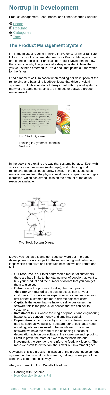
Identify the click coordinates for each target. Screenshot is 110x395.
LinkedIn (50, 388)
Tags (17, 37)
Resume (20, 28)
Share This (18, 388)
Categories (22, 32)
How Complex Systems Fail (32, 375)
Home (18, 24)
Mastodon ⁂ (82, 388)
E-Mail (64, 388)
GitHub (35, 388)
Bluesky (100, 388)
